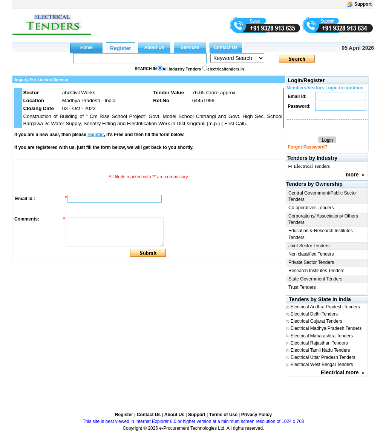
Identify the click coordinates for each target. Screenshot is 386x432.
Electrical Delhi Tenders (314, 314)
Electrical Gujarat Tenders (316, 321)
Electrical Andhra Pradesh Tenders (325, 306)
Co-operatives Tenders (311, 207)
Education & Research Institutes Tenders (320, 234)
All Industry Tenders (181, 69)
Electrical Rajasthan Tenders (319, 343)
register (95, 134)
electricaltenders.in (225, 69)
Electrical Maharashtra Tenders (322, 336)
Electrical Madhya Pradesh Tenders (326, 328)
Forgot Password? (307, 147)
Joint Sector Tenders (308, 245)
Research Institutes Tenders (316, 270)
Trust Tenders (302, 287)
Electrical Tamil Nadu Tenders (320, 350)
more (352, 175)
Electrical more (339, 372)
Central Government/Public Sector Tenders (322, 196)
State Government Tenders (315, 279)
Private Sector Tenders (311, 262)
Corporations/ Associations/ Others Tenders (323, 219)
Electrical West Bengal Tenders (322, 364)
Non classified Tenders (311, 254)
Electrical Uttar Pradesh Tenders (323, 357)
